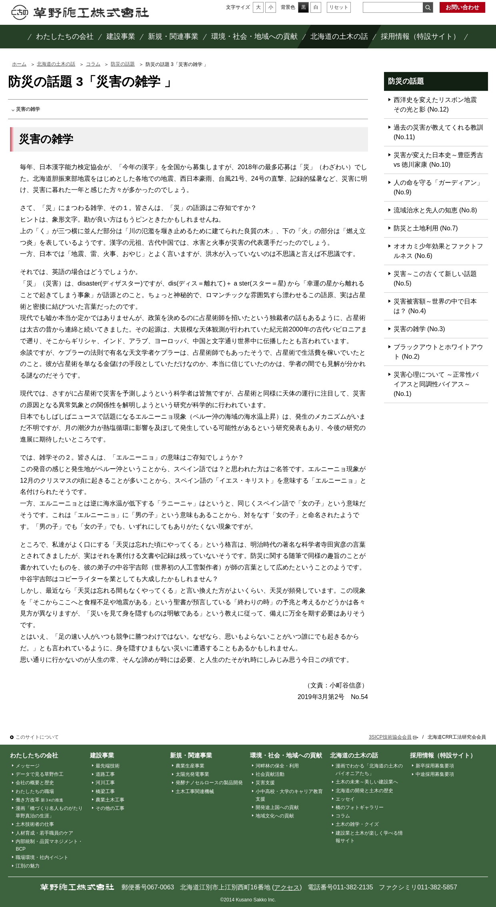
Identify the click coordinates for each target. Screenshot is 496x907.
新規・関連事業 (191, 755)
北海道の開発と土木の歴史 (364, 790)
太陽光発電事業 (192, 774)
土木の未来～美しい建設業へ (367, 782)
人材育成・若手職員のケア (44, 833)
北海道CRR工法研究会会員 (457, 737)
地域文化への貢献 (275, 816)
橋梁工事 (105, 791)
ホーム (19, 64)
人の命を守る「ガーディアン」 (438, 187)
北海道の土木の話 (56, 64)
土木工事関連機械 (195, 791)
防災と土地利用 (426, 228)
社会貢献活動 (270, 774)
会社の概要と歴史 (35, 782)
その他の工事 (110, 808)
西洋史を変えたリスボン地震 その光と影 (438, 104)
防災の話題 (123, 64)
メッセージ (28, 766)
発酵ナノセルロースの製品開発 (209, 782)
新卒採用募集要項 (435, 766)
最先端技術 (108, 766)
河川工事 (105, 782)
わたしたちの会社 (34, 755)
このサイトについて (37, 737)
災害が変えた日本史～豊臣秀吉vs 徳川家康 (438, 160)
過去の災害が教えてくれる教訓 (438, 132)
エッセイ (345, 799)
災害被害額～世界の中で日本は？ (435, 306)
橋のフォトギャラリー (360, 807)
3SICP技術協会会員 (390, 737)
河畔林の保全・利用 (277, 766)
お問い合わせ (462, 7)
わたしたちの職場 (35, 791)
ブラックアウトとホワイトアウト (438, 352)
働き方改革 (40, 800)
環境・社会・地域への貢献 (286, 755)
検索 (428, 7)
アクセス (287, 887)
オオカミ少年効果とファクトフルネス (438, 251)
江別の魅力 (28, 866)
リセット (338, 7)
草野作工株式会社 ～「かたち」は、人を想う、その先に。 (80, 12)
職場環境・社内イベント (42, 857)
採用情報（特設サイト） (443, 755)
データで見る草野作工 (40, 774)
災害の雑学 (28, 109)
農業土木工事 (110, 800)
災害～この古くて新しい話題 (435, 278)
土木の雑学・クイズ (357, 824)
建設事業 (102, 755)
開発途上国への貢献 (277, 807)
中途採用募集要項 (435, 774)
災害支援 (265, 782)
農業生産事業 (190, 766)
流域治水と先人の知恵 (435, 210)
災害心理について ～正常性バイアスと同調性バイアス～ (436, 384)
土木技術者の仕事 (35, 824)
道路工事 (105, 774)
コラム (93, 64)
